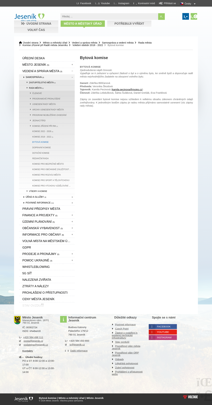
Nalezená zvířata (36, 279)
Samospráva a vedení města (118, 42)
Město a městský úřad (83, 23)
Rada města (145, 42)
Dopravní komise (41, 147)
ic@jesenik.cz (77, 344)
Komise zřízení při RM (45, 126)
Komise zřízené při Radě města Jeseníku (45, 45)
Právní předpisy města (41, 208)
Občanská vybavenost (42, 228)
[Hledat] (161, 16)
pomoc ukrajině (37, 260)
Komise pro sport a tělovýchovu (50, 180)
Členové (37, 93)
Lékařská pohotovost (126, 363)
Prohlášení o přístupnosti (45, 292)
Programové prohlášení (46, 99)
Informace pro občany (43, 234)
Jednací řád (39, 120)
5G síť (27, 273)
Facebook (164, 326)
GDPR (26, 247)
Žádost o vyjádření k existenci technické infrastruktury (124, 335)
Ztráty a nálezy (35, 286)
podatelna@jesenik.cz (36, 344)
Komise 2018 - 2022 (42, 137)
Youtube (163, 332)
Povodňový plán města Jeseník (126, 347)
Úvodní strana (29, 17)
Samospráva (35, 77)
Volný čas (36, 30)
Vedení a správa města (84, 42)
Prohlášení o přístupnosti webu (127, 373)
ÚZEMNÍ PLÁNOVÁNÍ (38, 221)
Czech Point (122, 328)
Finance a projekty (39, 215)
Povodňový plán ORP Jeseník (125, 354)
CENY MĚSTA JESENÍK (38, 299)
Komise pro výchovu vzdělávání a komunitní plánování (53, 186)
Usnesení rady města (44, 104)
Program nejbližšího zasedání (49, 115)
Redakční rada (40, 158)
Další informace (79, 350)
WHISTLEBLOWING (36, 267)
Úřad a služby (36, 197)
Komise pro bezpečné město (48, 164)
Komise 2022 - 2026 (42, 131)
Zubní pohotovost (124, 367)
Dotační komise (40, 153)
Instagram (164, 337)
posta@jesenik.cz (33, 340)
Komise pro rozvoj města (46, 175)
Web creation (190, 397)
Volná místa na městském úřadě (48, 241)
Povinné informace (40, 202)
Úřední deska (33, 58)
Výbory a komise (38, 191)
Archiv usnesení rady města (48, 110)
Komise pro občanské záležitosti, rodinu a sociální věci (53, 169)
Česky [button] (188, 3)
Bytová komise (40, 142)
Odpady (119, 359)
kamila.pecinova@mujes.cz (127, 89)
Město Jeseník (35, 64)
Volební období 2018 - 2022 (87, 45)
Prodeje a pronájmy (40, 254)
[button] (144, 3)
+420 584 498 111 (33, 337)
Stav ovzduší (122, 341)
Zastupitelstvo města (42, 82)
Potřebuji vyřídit (129, 23)
